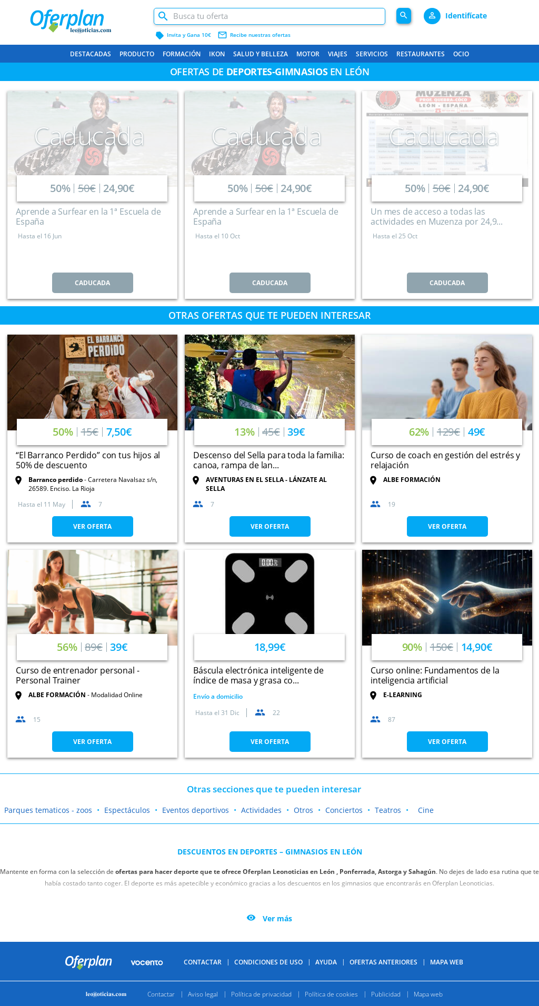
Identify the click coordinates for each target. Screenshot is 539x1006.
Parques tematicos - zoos (48, 810)
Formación (182, 53)
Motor (308, 53)
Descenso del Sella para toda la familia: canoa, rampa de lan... (268, 460)
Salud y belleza (260, 53)
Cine (426, 810)
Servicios (372, 53)
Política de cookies (331, 993)
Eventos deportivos (195, 810)
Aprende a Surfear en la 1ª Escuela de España (88, 216)
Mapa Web (446, 962)
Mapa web (428, 993)
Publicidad (386, 993)
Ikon (217, 53)
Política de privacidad (261, 993)
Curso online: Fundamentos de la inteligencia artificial (435, 675)
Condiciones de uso (268, 962)
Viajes (337, 53)
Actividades (261, 810)
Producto (136, 53)
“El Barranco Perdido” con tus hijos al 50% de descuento (88, 460)
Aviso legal (203, 993)
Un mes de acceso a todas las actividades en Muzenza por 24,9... (437, 216)
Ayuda (326, 962)
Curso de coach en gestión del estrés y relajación (445, 460)
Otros (303, 810)
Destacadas (90, 53)
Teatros (388, 810)
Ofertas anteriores (383, 962)
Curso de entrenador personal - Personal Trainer (77, 675)
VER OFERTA (92, 526)
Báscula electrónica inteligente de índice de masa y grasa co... (258, 675)
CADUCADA (92, 282)
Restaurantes (420, 53)
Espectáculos (127, 810)
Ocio (461, 53)
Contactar (203, 962)
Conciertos (344, 810)
